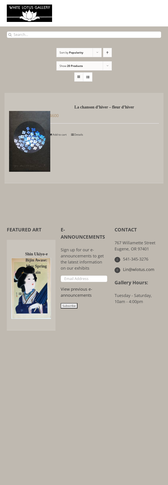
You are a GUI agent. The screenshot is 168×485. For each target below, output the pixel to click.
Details (78, 135)
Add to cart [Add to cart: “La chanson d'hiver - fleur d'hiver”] (60, 135)
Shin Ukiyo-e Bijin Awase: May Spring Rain (36, 263)
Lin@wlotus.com (134, 269)
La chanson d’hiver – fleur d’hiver (104, 107)
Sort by (71, 52)
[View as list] (87, 77)
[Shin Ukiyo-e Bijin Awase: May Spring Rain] (15, 285)
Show (71, 66)
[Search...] (84, 34)
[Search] (10, 34)
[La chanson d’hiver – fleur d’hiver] (26, 138)
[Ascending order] (107, 52)
